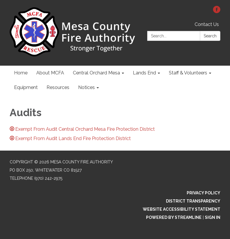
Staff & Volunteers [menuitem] (188, 73)
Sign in (212, 217)
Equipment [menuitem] (26, 87)
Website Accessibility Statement (181, 209)
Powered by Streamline (174, 217)
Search (210, 36)
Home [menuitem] (21, 73)
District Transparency (193, 201)
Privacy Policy (203, 193)
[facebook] (216, 11)
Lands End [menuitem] (144, 73)
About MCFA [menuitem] (50, 73)
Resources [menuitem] (58, 87)
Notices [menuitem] (86, 87)
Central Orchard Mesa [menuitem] (96, 73)
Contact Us (207, 24)
